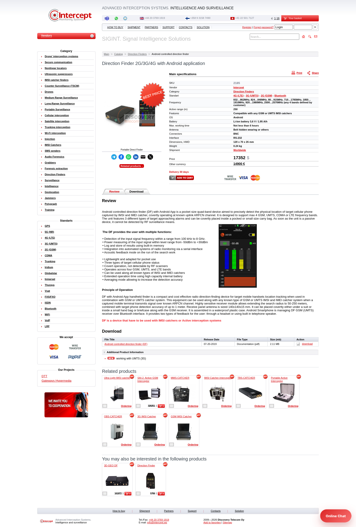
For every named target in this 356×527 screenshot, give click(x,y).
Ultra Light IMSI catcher (117, 377)
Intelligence (52, 186)
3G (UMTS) (252, 95)
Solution (203, 27)
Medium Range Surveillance (61, 97)
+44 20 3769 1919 (155, 18)
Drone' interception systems (61, 56)
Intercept (238, 87)
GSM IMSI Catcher (181, 416)
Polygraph (51, 204)
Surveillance (52, 180)
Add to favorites (212, 522)
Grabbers (50, 162)
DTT (44, 376)
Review (114, 191)
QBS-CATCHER (113, 416)
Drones (49, 91)
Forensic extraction (56, 168)
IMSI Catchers (53, 145)
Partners (151, 27)
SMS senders (52, 150)
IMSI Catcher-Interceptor (217, 377)
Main (106, 54)
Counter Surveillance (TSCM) (62, 85)
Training (49, 209)
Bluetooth (280, 95)
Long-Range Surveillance (60, 103)
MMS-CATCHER (180, 377)
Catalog (118, 54)
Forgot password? (264, 27)
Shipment (134, 27)
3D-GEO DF (111, 465)
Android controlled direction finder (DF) (125, 344)
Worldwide (239, 150)
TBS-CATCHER (246, 377)
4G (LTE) (238, 95)
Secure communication (58, 62)
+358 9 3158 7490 (200, 18)
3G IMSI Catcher (146, 416)
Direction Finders (137, 54)
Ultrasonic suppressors (59, 74)
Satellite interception (57, 121)
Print (297, 72)
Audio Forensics (54, 156)
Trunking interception (57, 127)
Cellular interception (57, 115)
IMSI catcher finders (57, 80)
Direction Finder (146, 465)
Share (313, 72)
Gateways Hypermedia (57, 380)
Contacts (186, 27)
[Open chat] (335, 515)
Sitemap (227, 522)
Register (247, 27)
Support (169, 27)
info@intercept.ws (157, 522)
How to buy (115, 27)
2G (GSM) (266, 95)
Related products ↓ (132, 166)
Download (136, 191)
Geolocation (52, 192)
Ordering (126, 406)
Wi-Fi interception (55, 133)
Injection (50, 139)
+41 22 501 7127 (244, 18)
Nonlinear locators (56, 68)
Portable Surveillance (57, 109)
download (305, 343)
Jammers (50, 198)
